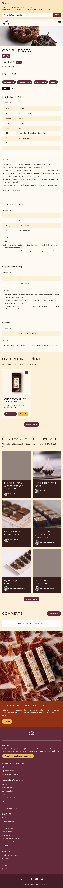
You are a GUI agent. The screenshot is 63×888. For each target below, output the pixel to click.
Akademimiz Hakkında (10, 855)
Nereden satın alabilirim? (11, 808)
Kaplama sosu (41, 82)
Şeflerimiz (5, 869)
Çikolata (5, 818)
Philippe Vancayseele (47, 543)
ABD (13, 88)
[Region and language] (27, 15)
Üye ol (7, 721)
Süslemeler (6, 835)
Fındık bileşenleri (8, 825)
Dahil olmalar (7, 832)
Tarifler (4, 784)
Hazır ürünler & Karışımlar (11, 842)
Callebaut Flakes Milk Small (29, 334)
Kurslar (4, 865)
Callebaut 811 (24, 226)
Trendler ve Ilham (8, 788)
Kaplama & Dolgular (9, 828)
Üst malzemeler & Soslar (11, 838)
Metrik (6, 88)
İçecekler (5, 845)
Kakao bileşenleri (8, 821)
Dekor (54, 82)
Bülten (4, 805)
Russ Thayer (14, 494)
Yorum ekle (53, 613)
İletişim (4, 801)
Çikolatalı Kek (9, 82)
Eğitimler (5, 858)
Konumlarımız (7, 862)
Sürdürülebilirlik (7, 791)
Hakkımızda (6, 794)
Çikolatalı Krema (25, 82)
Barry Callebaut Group (10, 798)
